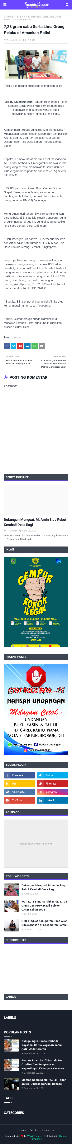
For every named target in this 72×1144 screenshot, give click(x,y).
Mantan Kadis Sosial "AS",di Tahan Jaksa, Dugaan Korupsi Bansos (44, 1081)
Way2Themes (34, 1135)
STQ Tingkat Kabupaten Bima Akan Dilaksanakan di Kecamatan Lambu (45, 923)
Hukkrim (19, 16)
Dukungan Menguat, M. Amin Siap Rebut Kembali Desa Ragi (35, 522)
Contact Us (48, 1130)
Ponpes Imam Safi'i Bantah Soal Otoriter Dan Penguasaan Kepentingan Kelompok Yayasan (43, 1064)
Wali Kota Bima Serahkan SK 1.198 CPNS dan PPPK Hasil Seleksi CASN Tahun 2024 (44, 905)
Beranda (8, 16)
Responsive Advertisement (36, 843)
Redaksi (34, 1130)
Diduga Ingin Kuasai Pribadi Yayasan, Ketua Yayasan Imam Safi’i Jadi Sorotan (42, 1045)
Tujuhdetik (12, 40)
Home (22, 1130)
